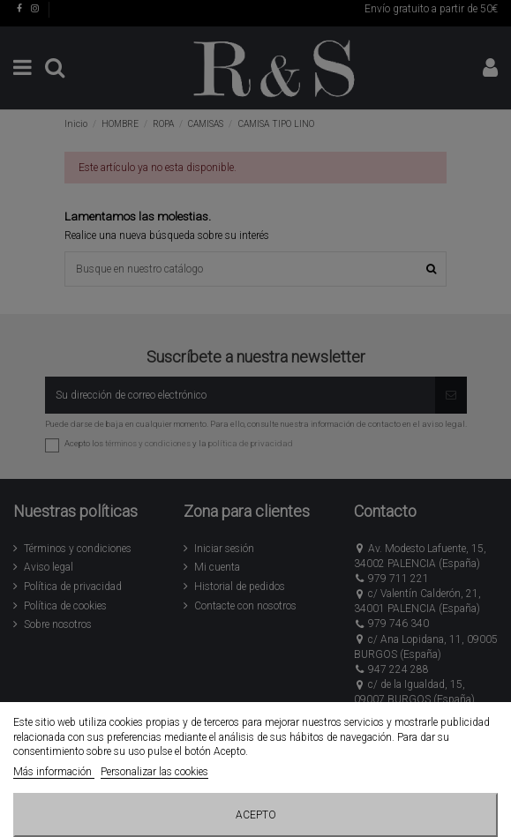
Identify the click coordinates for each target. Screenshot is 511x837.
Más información (53, 772)
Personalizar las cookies (154, 772)
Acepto (256, 815)
